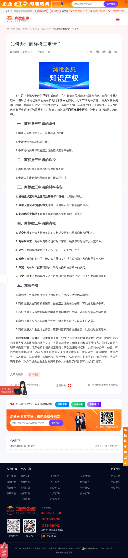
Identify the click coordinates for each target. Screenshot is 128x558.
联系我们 (11, 493)
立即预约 (111, 4)
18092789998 (99, 11)
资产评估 (85, 487)
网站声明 (115, 487)
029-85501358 (80, 11)
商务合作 (11, 487)
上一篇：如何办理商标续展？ (25, 384)
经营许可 (85, 481)
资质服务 (62, 404)
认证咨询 (55, 493)
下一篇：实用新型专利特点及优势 (100, 384)
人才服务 (55, 481)
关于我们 (11, 476)
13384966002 (117, 11)
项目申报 (94, 404)
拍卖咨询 (25, 493)
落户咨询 (85, 493)
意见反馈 (115, 476)
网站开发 (60, 552)
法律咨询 (25, 499)
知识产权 (46, 29)
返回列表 (64, 385)
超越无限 (68, 552)
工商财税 (25, 487)
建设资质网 (42, 11)
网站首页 (25, 476)
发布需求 (55, 11)
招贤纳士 (11, 481)
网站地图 (115, 481)
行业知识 (34, 29)
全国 (8, 11)
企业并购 (78, 404)
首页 (24, 29)
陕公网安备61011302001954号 (97, 548)
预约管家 (56, 423)
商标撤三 (33, 374)
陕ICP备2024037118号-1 (69, 548)
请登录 (65, 11)
